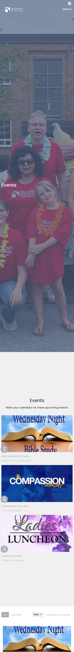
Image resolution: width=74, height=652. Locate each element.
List (5, 614)
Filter (37, 614)
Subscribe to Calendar (58, 614)
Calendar (16, 614)
